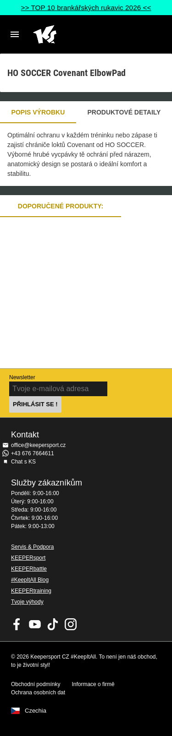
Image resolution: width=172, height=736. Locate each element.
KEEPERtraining (31, 591)
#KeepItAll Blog (30, 580)
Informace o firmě (93, 684)
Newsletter (22, 377)
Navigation (15, 34)
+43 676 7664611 (32, 453)
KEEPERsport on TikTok (53, 624)
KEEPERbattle (29, 569)
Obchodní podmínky (35, 684)
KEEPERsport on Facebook (17, 624)
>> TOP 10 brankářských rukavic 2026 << (86, 7)
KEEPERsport (28, 558)
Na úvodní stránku (78, 34)
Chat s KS (23, 461)
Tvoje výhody (27, 602)
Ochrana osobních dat (38, 692)
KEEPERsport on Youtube (35, 624)
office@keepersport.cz (38, 445)
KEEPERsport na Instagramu (71, 624)
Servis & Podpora (32, 547)
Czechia (35, 711)
